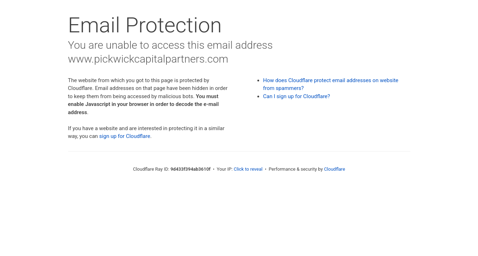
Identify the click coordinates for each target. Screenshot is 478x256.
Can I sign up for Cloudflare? (296, 96)
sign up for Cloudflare (124, 136)
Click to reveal (248, 169)
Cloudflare (334, 169)
